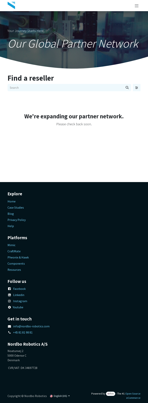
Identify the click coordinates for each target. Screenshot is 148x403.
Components (16, 263)
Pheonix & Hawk (18, 257)
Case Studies (16, 207)
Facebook (19, 289)
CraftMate (14, 251)
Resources (14, 270)
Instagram (20, 301)
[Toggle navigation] (136, 6)
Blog (11, 214)
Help (11, 226)
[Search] (127, 87)
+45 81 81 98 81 (23, 332)
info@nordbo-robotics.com (31, 326)
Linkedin (18, 295)
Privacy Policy (17, 220)
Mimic (11, 245)
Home (12, 201)
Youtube (18, 307)
